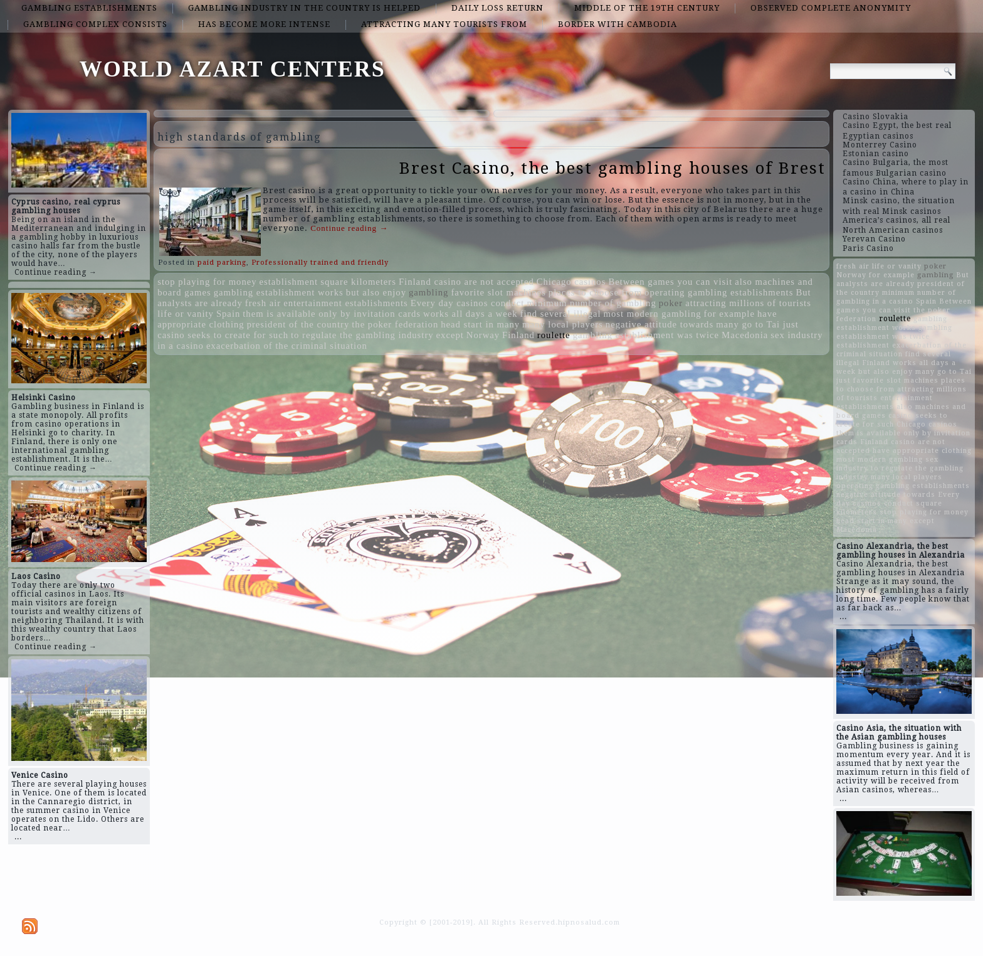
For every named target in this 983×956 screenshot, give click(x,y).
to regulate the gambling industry (362, 335)
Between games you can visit (670, 282)
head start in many (480, 324)
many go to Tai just (757, 324)
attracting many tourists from (444, 24)
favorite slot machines (498, 292)
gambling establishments (89, 8)
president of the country (298, 324)
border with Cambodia (617, 24)
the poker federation (395, 324)
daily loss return (497, 8)
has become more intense (264, 24)
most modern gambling (653, 314)
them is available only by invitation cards (332, 314)
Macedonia (745, 335)
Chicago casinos (571, 282)
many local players (562, 324)
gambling (428, 292)
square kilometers (358, 282)
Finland (518, 335)
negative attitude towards (659, 324)
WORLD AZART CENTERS (233, 69)
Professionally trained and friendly (320, 262)
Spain (228, 314)
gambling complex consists (95, 24)
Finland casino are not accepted (466, 282)
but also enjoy (376, 292)
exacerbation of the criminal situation (286, 346)
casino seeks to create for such (222, 335)
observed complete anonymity (830, 8)
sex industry (796, 335)
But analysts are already (902, 279)
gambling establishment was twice (646, 335)
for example (729, 314)
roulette (553, 335)
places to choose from (595, 292)
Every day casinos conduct (468, 303)
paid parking (221, 262)
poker (671, 303)
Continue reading (349, 228)
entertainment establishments (345, 303)
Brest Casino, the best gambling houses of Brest (612, 168)
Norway (483, 335)
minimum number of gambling (591, 303)
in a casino (180, 346)
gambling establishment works (279, 292)
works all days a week (470, 314)
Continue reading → (55, 272)
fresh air (263, 303)
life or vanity (185, 314)
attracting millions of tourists (748, 303)
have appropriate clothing (922, 451)
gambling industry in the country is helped (304, 8)
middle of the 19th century (647, 8)
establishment (289, 282)
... (18, 836)
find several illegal (560, 314)
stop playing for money (206, 282)
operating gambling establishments (718, 292)
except (450, 335)
